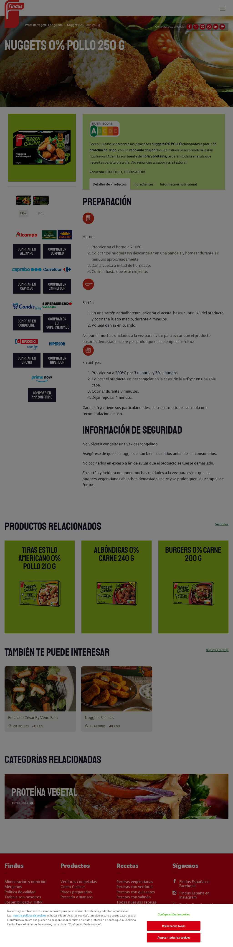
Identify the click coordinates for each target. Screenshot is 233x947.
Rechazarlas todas (173, 926)
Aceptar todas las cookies (173, 937)
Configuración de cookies (174, 914)
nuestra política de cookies (29, 915)
